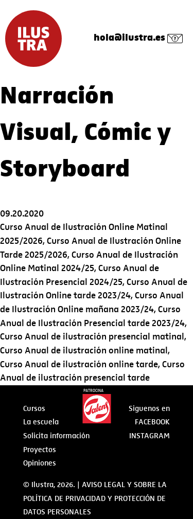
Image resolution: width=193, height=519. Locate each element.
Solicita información (56, 435)
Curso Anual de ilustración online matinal (84, 350)
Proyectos (39, 449)
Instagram (149, 435)
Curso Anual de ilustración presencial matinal (92, 336)
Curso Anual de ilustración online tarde (79, 364)
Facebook (152, 421)
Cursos (34, 408)
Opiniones (39, 463)
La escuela (41, 421)
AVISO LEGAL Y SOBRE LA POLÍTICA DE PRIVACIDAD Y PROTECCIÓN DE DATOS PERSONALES (95, 498)
